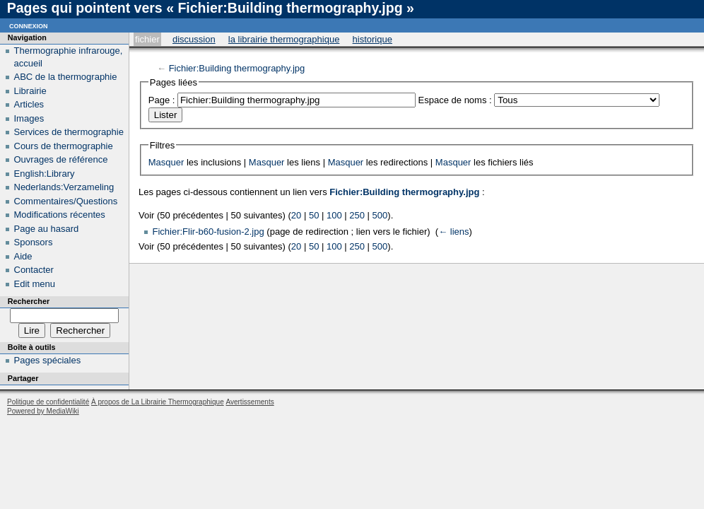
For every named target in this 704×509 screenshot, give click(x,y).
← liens (453, 231)
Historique (372, 39)
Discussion (194, 39)
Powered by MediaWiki (43, 411)
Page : (161, 100)
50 (314, 215)
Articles (29, 104)
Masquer (166, 162)
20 (296, 215)
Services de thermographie (69, 132)
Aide (23, 256)
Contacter (34, 269)
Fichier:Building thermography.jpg (237, 68)
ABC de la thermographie (65, 76)
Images (29, 118)
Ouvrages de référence (61, 159)
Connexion (28, 25)
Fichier (147, 39)
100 (334, 215)
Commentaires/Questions (66, 201)
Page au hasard (46, 228)
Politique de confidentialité (48, 402)
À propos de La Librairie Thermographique (157, 402)
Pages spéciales (47, 360)
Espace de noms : (455, 100)
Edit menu (35, 284)
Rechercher (28, 301)
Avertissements (249, 402)
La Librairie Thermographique (284, 39)
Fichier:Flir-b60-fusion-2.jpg (208, 231)
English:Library (44, 173)
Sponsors (33, 242)
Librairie (30, 91)
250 (357, 215)
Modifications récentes (59, 214)
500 (380, 215)
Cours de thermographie (63, 146)
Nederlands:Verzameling (64, 187)
